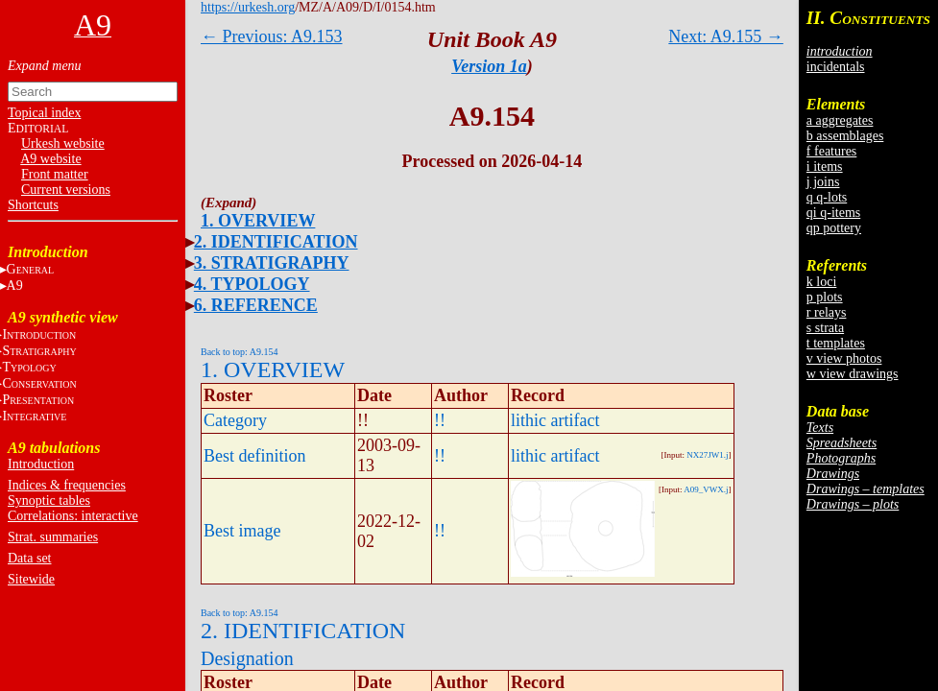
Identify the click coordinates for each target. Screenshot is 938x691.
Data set (29, 558)
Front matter (54, 174)
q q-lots (826, 197)
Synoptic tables (49, 500)
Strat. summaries (53, 537)
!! (439, 420)
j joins (823, 182)
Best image (242, 530)
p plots (824, 297)
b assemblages (844, 136)
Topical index (44, 113)
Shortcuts (33, 205)
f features (831, 151)
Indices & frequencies (67, 485)
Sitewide (31, 579)
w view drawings (852, 374)
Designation (247, 658)
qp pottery (833, 228)
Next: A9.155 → (725, 36)
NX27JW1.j (707, 455)
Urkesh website (63, 143)
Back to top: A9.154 (239, 351)
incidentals (835, 67)
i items (824, 166)
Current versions (65, 189)
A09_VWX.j (706, 489)
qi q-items (833, 212)
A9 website (50, 159)
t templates (835, 343)
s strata (825, 328)
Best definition (255, 455)
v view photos (844, 358)
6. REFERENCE (256, 305)
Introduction (41, 464)
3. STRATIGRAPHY (271, 263)
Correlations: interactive (73, 516)
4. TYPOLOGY (252, 284)
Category (235, 420)
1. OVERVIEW (258, 220)
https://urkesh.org (248, 7)
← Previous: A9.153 (272, 36)
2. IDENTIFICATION (276, 241)
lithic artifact (555, 420)
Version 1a (489, 66)
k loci (821, 281)
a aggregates (840, 120)
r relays (826, 312)
